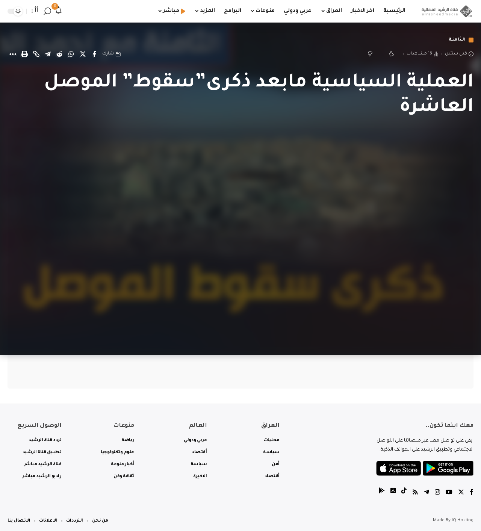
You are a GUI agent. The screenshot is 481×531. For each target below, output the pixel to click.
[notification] (58, 11)
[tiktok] (404, 493)
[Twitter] (461, 493)
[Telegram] (426, 493)
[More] (13, 54)
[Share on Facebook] (94, 54)
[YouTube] (449, 493)
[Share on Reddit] (59, 54)
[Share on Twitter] (82, 54)
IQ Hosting (462, 520)
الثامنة (457, 40)
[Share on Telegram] (47, 54)
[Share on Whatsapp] (71, 54)
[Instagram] (437, 493)
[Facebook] (471, 493)
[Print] (24, 54)
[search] (47, 11)
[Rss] (415, 493)
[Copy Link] (36, 54)
